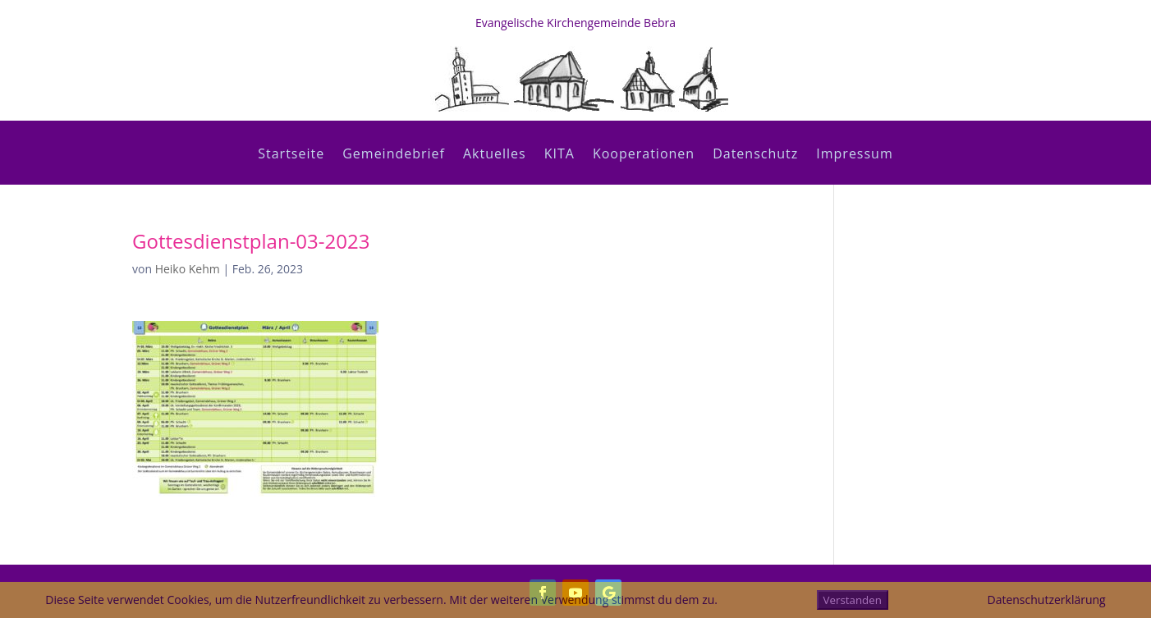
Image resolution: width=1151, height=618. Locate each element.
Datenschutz (755, 155)
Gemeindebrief (393, 155)
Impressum (854, 155)
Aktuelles (494, 155)
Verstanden (852, 600)
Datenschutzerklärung (1046, 599)
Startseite (291, 155)
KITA (559, 155)
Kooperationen (644, 155)
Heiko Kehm (187, 269)
